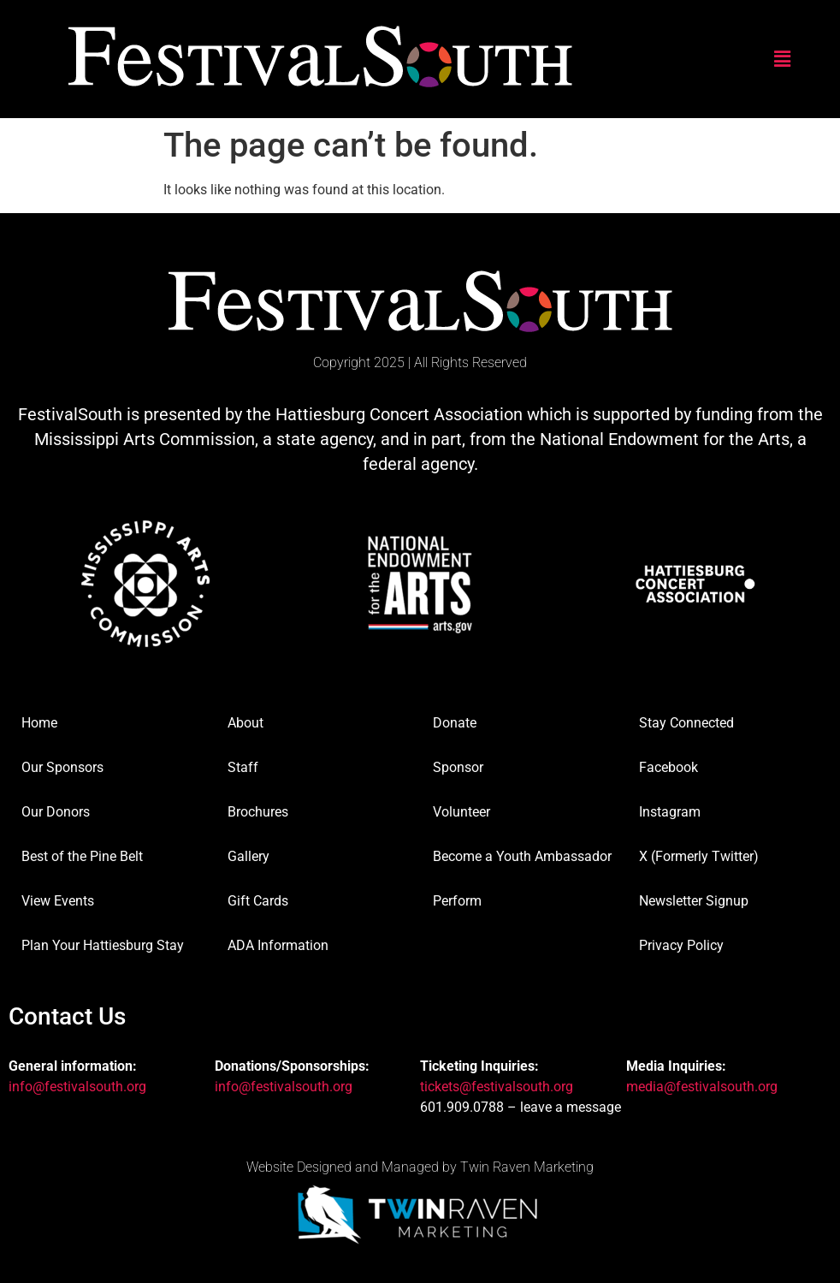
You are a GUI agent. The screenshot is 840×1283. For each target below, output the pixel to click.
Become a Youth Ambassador (522, 856)
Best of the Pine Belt (82, 856)
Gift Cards (258, 901)
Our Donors (55, 812)
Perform (457, 901)
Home (39, 723)
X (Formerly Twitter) (699, 856)
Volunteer (461, 812)
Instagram (670, 812)
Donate (454, 723)
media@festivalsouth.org (702, 1086)
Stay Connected (686, 723)
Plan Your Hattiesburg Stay (102, 945)
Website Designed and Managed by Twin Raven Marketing (420, 1167)
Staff (243, 767)
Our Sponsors (62, 767)
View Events (57, 901)
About (245, 723)
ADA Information (278, 945)
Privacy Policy (681, 945)
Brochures (258, 812)
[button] (782, 59)
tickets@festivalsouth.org (496, 1086)
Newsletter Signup (693, 901)
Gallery (248, 856)
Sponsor (458, 767)
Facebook (668, 767)
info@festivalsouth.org (77, 1086)
